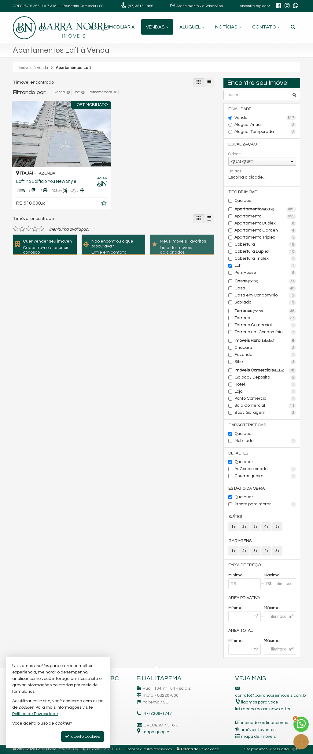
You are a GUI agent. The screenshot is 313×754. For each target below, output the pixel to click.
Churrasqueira (265, 476)
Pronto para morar (265, 504)
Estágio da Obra (246, 488)
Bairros (234, 171)
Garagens (240, 541)
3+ (255, 527)
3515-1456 (140, 6)
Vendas (157, 27)
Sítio (265, 362)
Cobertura (265, 244)
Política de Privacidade (200, 749)
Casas (265, 281)
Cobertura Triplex (265, 258)
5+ (277, 527)
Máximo (271, 575)
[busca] (293, 27)
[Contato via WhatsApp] (301, 724)
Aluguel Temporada (265, 132)
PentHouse (265, 272)
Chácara (265, 347)
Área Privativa (244, 598)
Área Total (240, 630)
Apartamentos (265, 209)
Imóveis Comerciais (265, 370)
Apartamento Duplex (265, 223)
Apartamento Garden (265, 230)
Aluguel (191, 27)
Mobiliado (265, 441)
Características (247, 425)
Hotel (265, 384)
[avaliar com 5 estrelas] (41, 229)
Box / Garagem (265, 412)
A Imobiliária (119, 27)
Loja (265, 391)
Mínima (235, 608)
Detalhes (238, 453)
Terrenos (265, 311)
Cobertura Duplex (265, 251)
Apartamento (265, 216)
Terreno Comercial (265, 325)
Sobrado (265, 302)
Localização (242, 144)
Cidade (234, 154)
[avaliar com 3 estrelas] (28, 229)
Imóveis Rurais (265, 340)
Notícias (228, 27)
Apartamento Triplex (265, 237)
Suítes (235, 517)
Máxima (272, 608)
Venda (265, 117)
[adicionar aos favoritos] (105, 204)
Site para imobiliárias (261, 749)
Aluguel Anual (265, 125)
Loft (265, 265)
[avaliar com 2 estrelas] (22, 229)
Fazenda (265, 354)
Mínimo (235, 575)
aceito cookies (82, 736)
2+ (244, 527)
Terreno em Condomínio (265, 332)
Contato (266, 27)
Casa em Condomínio (265, 295)
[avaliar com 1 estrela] (16, 229)
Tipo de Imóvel (243, 192)
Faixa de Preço (244, 565)
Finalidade (239, 109)
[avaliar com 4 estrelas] (35, 229)
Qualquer (243, 200)
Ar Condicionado (265, 469)
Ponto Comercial (265, 398)
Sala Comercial (265, 405)
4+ (266, 527)
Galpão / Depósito (265, 377)
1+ (233, 527)
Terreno (265, 318)
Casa (265, 288)
